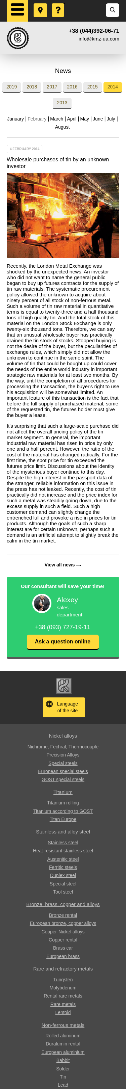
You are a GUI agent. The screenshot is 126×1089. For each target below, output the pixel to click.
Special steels (62, 763)
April (71, 119)
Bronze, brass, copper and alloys (62, 904)
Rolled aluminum (62, 1035)
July (111, 119)
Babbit (63, 1060)
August (62, 127)
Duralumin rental (63, 1043)
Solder (63, 1068)
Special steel (63, 883)
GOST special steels (63, 779)
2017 (52, 86)
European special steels (63, 771)
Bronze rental (63, 915)
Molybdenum (62, 987)
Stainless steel (63, 842)
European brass (63, 956)
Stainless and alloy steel (63, 831)
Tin (63, 1077)
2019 (11, 86)
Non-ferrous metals (63, 1025)
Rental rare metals (63, 996)
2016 (72, 86)
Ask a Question (58, 3)
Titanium (63, 792)
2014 (113, 86)
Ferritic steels (63, 867)
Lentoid (63, 1012)
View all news (59, 564)
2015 (92, 86)
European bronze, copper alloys (63, 923)
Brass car (63, 948)
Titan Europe (63, 819)
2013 (62, 102)
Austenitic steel (63, 859)
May (84, 119)
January (15, 119)
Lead (63, 1085)
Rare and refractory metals (63, 969)
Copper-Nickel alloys (62, 931)
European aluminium (62, 1052)
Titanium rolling (63, 802)
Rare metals (63, 1004)
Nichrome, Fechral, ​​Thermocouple (63, 746)
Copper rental (63, 939)
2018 (32, 86)
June (98, 119)
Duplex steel (63, 875)
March (56, 119)
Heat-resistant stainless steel (63, 850)
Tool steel (63, 892)
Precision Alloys (62, 755)
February (37, 119)
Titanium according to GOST (63, 811)
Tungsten (63, 979)
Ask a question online (62, 641)
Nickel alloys (63, 736)
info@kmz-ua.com (99, 39)
